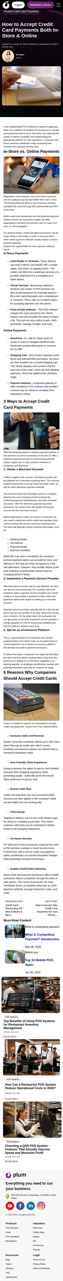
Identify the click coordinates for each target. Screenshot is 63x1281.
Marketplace (11, 1241)
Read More (13, 1036)
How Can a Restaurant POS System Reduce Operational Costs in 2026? (30, 1086)
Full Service (38, 1245)
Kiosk (8, 1232)
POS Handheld (12, 1237)
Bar (34, 1241)
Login (18, 4)
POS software (36, 386)
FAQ (8, 1273)
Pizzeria (36, 1250)
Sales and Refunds (41, 1268)
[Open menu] (58, 5)
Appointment (11, 1277)
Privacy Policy (39, 1264)
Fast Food (37, 1228)
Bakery (36, 1237)
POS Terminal (12, 1228)
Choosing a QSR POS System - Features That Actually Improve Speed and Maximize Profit (27, 1149)
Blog (8, 1260)
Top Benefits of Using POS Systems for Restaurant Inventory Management (29, 1024)
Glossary (10, 1268)
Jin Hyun (20, 55)
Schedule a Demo (40, 4)
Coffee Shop (38, 1232)
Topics (8, 1264)
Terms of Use (39, 1260)
